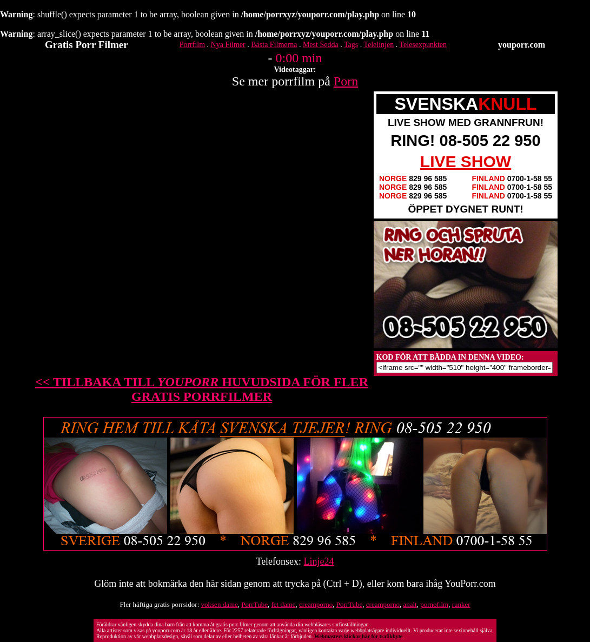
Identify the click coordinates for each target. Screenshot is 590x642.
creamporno (316, 604)
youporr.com (521, 44)
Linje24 (319, 561)
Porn (346, 81)
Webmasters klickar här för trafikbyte (358, 636)
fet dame (283, 604)
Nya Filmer (228, 45)
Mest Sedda (321, 45)
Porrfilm (192, 45)
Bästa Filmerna (274, 45)
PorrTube (254, 604)
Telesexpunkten (423, 45)
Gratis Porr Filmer (86, 44)
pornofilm (434, 604)
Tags (351, 45)
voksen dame (219, 604)
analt (409, 604)
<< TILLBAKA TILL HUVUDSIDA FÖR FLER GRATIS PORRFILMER (201, 389)
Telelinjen (378, 45)
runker (461, 604)
